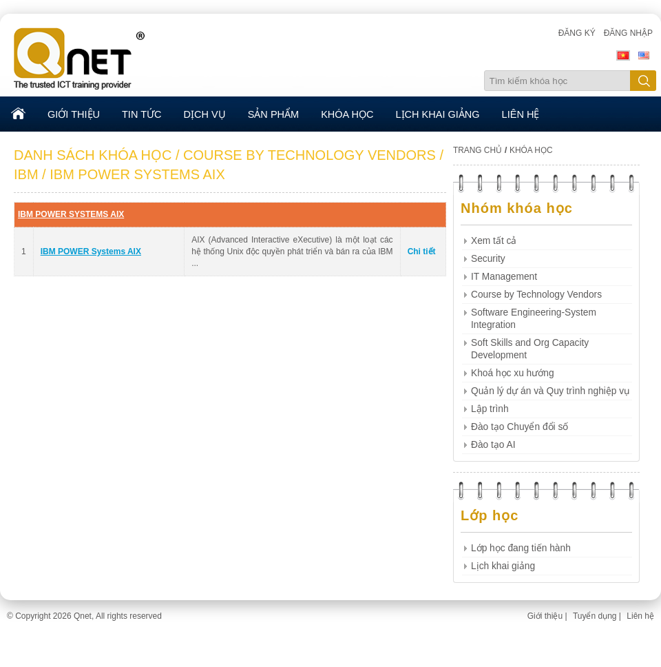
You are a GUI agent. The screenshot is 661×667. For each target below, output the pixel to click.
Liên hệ (640, 616)
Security (488, 259)
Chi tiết (422, 251)
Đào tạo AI (493, 445)
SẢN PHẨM (273, 114)
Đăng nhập (628, 33)
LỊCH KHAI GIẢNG (438, 114)
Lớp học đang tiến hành (521, 548)
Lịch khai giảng (503, 566)
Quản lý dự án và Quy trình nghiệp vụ (550, 391)
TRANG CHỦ (477, 150)
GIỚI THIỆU (74, 114)
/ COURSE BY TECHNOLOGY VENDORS (306, 155)
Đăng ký (577, 33)
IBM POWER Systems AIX (91, 251)
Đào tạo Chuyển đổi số (519, 427)
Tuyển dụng (595, 616)
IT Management (504, 276)
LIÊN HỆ (521, 114)
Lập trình (490, 409)
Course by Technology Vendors (536, 294)
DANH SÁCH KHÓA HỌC (92, 155)
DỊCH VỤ (205, 114)
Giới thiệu (545, 616)
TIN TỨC (142, 114)
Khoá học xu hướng (512, 373)
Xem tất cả (493, 241)
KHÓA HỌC (347, 114)
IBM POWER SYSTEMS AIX (71, 214)
